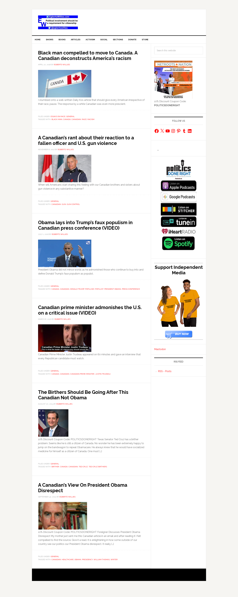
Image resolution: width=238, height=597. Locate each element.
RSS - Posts (164, 372)
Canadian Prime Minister (82, 381)
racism (90, 126)
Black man (57, 126)
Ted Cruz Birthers (98, 473)
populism (89, 296)
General (70, 123)
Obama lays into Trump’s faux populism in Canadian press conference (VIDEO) (89, 232)
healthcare (68, 566)
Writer (114, 566)
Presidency (87, 566)
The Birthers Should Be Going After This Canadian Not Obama (90, 401)
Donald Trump (77, 296)
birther (55, 473)
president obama (112, 296)
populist (99, 296)
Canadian (76, 126)
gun (64, 211)
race (84, 126)
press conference (131, 296)
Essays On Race (58, 123)
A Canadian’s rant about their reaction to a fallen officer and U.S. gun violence (91, 147)
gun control (73, 211)
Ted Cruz (83, 473)
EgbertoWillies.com (58, 22)
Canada (67, 126)
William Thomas (102, 566)
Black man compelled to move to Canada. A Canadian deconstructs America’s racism (82, 59)
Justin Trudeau (103, 381)
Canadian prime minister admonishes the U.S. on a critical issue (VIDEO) (87, 317)
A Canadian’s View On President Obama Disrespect (89, 494)
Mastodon (160, 350)
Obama (77, 566)
